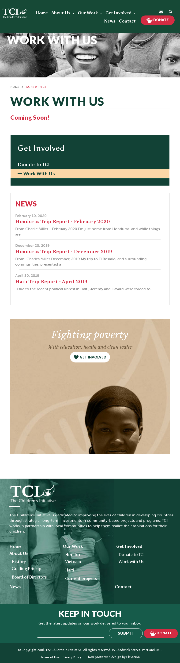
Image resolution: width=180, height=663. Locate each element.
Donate (161, 20)
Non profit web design (104, 657)
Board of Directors (29, 577)
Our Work (88, 12)
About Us (61, 12)
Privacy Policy (71, 657)
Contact (127, 21)
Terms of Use (50, 657)
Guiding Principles (29, 568)
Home (42, 12)
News (109, 21)
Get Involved (119, 12)
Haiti (69, 570)
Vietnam (73, 561)
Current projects (81, 578)
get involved (93, 357)
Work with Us (39, 173)
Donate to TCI (34, 164)
